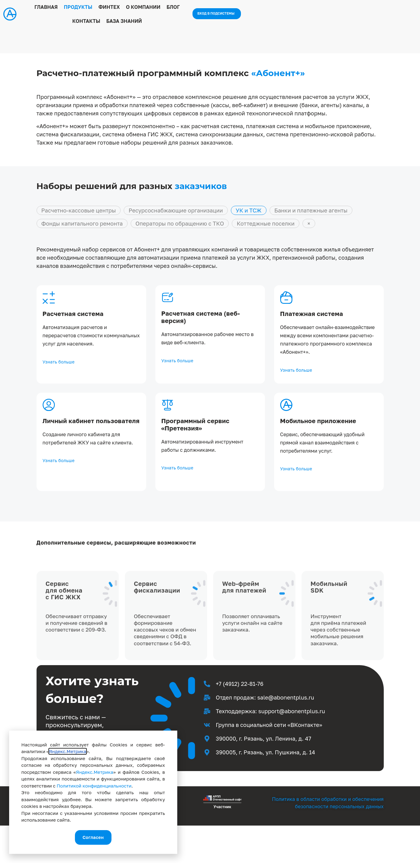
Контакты (244, 15)
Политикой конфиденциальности (94, 784)
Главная (90, 15)
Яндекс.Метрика (67, 749)
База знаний (282, 15)
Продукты (122, 15)
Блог (217, 15)
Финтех (153, 15)
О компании (187, 15)
